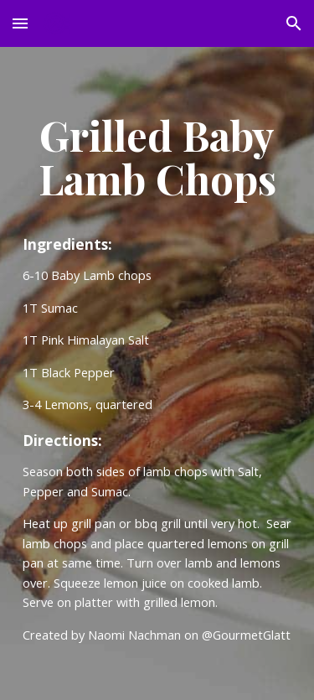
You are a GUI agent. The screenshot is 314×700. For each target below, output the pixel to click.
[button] (20, 23)
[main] (157, 157)
